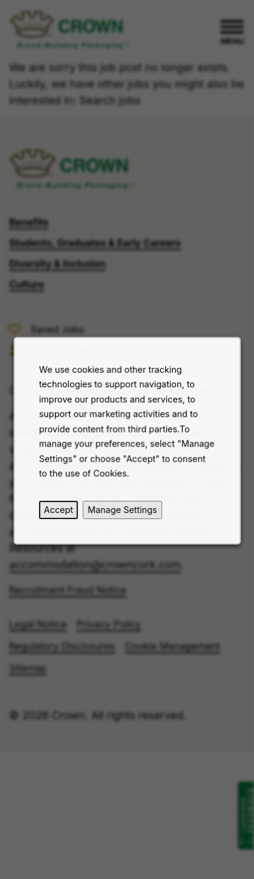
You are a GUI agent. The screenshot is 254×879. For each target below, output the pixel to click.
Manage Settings (122, 511)
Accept (59, 511)
